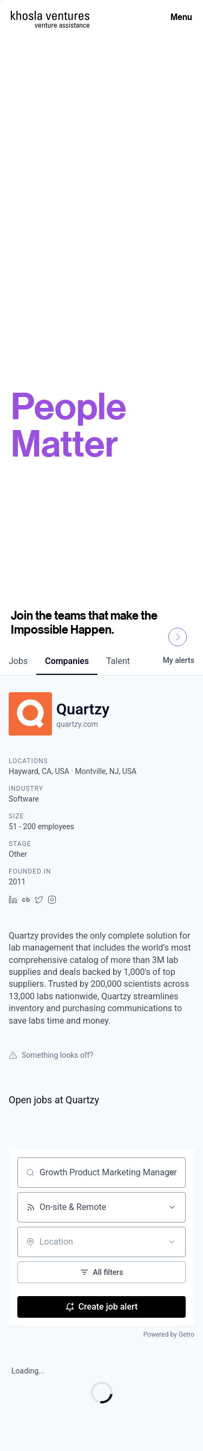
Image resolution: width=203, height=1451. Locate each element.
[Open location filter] (172, 1242)
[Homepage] (50, 15)
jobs (18, 661)
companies (67, 661)
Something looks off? (51, 1055)
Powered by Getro (168, 1334)
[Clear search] (172, 1173)
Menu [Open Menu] (181, 17)
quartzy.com (77, 724)
